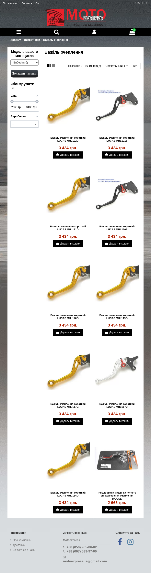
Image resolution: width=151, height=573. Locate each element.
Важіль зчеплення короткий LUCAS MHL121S (117, 139)
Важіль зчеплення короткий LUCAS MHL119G (117, 317)
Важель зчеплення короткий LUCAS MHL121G (68, 228)
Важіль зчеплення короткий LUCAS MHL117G (68, 405)
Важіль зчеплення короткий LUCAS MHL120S (117, 228)
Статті (38, 3)
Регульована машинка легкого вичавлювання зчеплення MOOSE (117, 495)
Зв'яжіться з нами (24, 550)
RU (144, 3)
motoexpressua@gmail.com (85, 561)
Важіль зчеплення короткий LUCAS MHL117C (117, 405)
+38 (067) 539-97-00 (82, 551)
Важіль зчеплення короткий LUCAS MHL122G (68, 139)
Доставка (27, 3)
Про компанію (11, 3)
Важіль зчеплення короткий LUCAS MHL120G (68, 317)
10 (135, 65)
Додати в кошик (68, 154)
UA (137, 3)
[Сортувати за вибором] (116, 66)
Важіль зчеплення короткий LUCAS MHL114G (68, 494)
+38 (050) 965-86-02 (82, 547)
